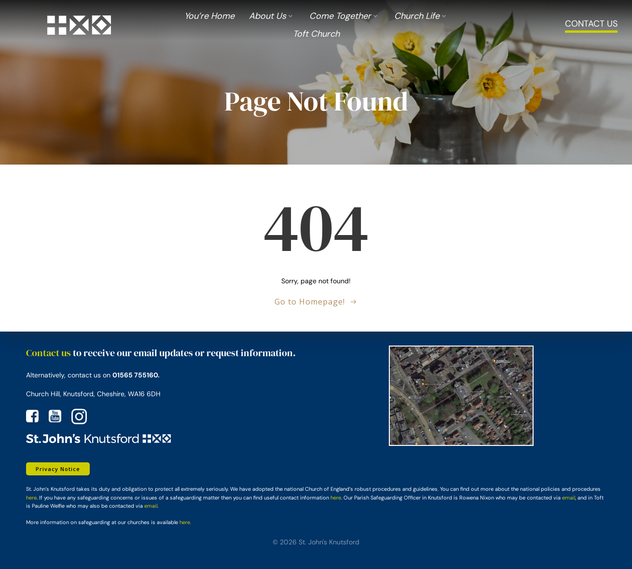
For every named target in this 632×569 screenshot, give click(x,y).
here (31, 497)
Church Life (421, 16)
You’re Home (209, 16)
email (568, 497)
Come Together (344, 16)
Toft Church (316, 34)
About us (272, 16)
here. (185, 522)
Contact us (48, 353)
